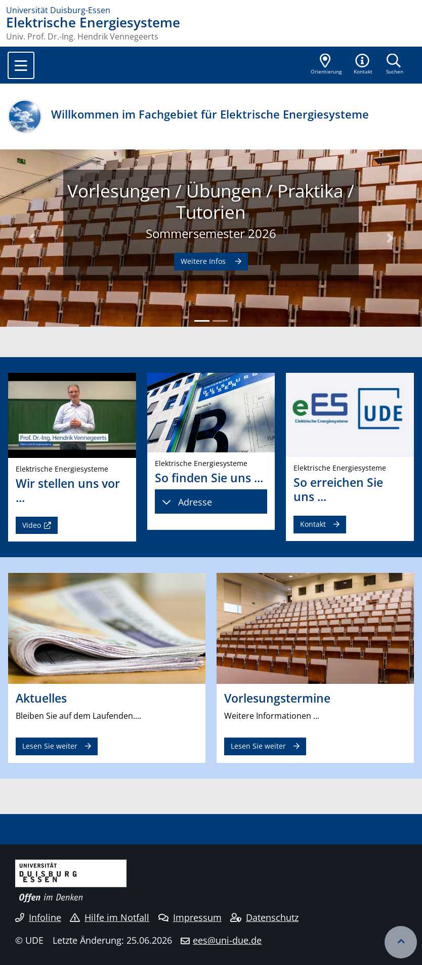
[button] (363, 65)
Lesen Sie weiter (49, 746)
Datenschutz (264, 917)
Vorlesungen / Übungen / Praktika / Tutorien (210, 201)
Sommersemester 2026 (211, 233)
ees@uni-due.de (227, 940)
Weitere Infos (204, 261)
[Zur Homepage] (211, 10)
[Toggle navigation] (21, 65)
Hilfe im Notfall (109, 917)
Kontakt (313, 524)
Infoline (38, 917)
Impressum (190, 917)
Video (31, 525)
